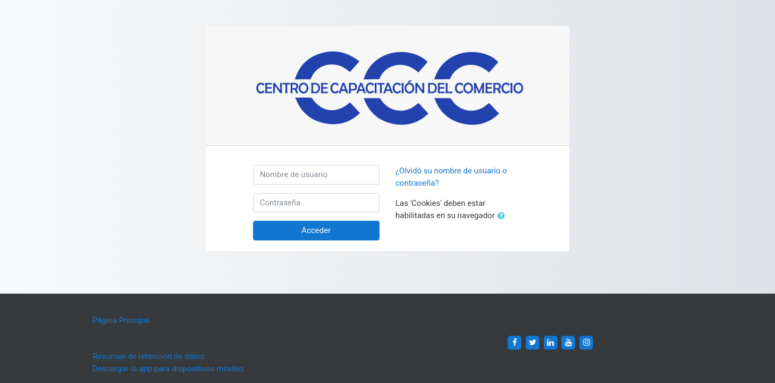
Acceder (316, 230)
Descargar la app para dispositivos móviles (168, 368)
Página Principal (121, 320)
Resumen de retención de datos (148, 356)
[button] (503, 216)
